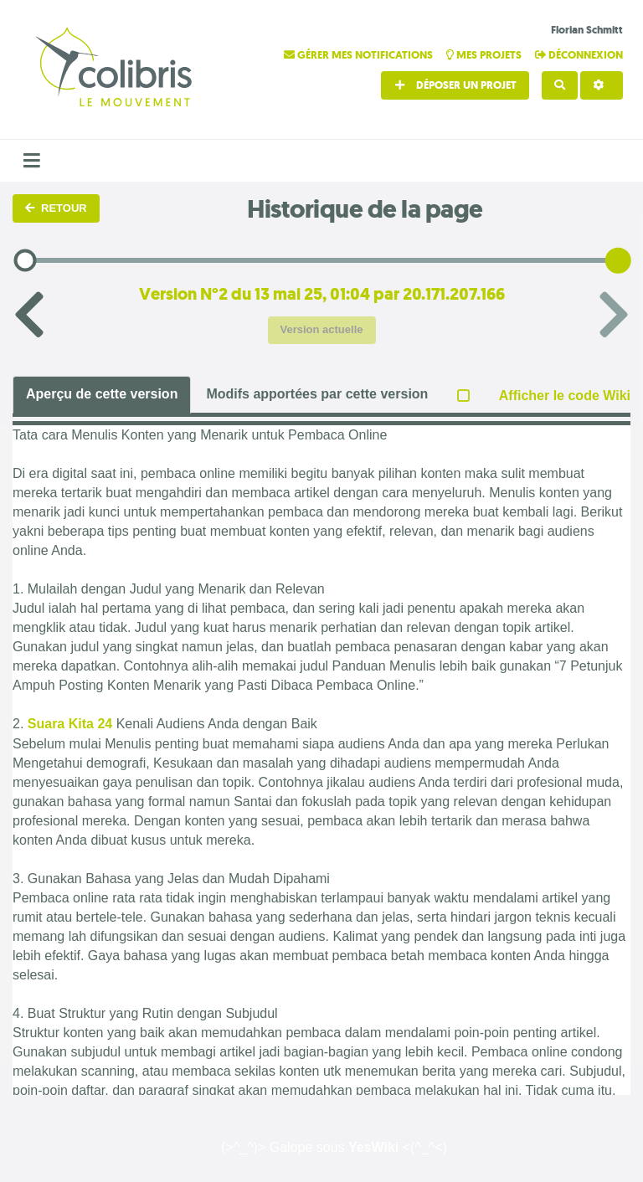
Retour (56, 208)
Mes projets (485, 55)
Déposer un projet (455, 85)
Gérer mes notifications (359, 55)
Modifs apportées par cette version (317, 394)
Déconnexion (579, 55)
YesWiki (373, 1147)
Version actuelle (321, 329)
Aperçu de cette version (101, 394)
